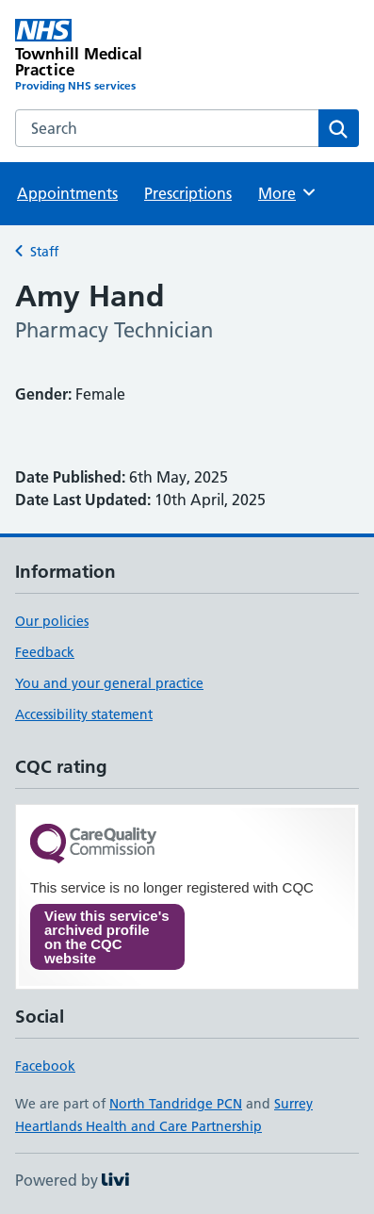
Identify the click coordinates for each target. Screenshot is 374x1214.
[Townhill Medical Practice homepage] (101, 56)
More (287, 192)
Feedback (44, 652)
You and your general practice (109, 683)
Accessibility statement (84, 714)
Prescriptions (188, 193)
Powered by (72, 1180)
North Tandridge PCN (175, 1103)
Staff (44, 251)
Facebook (45, 1066)
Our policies (52, 621)
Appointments (67, 193)
